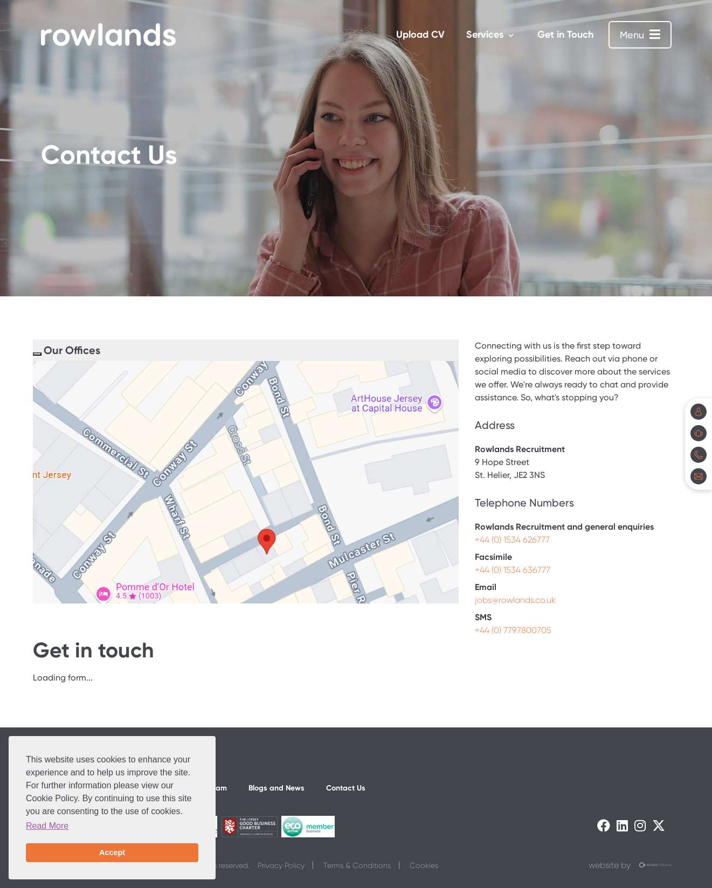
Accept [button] (112, 852)
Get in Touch (565, 34)
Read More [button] (47, 825)
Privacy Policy (281, 865)
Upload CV (420, 34)
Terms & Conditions (357, 865)
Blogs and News (276, 788)
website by (630, 865)
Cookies (424, 865)
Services (484, 34)
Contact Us (345, 788)
